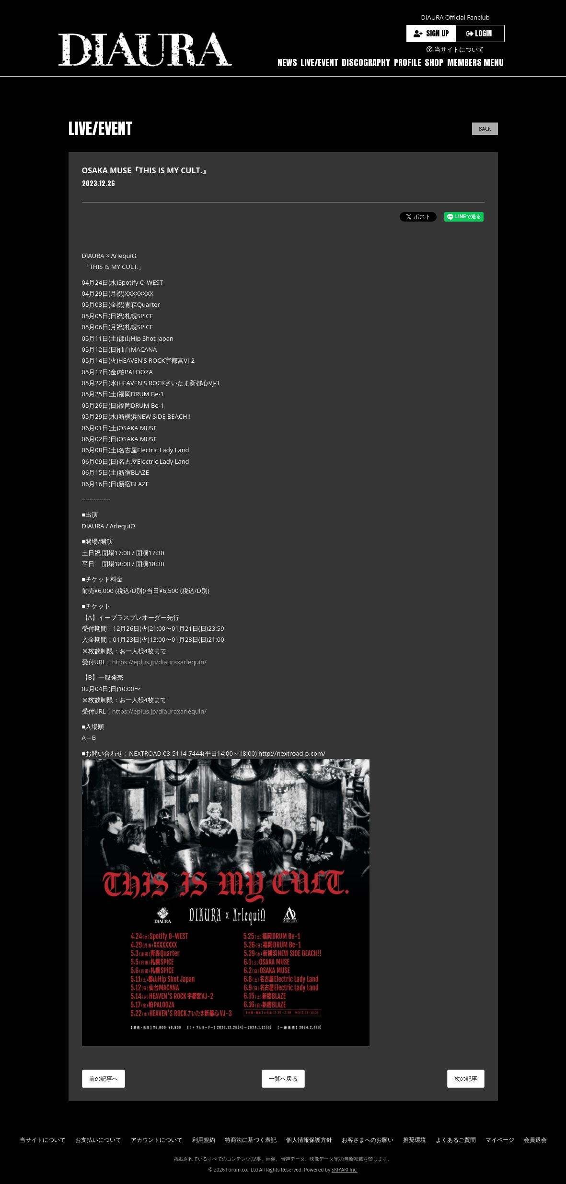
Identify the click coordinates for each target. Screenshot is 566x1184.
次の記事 (465, 1078)
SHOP (434, 62)
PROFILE (407, 62)
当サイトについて (43, 1140)
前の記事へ (103, 1078)
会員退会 (535, 1140)
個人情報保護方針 (309, 1140)
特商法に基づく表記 (251, 1140)
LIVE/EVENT (319, 62)
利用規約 (203, 1140)
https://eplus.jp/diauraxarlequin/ (159, 662)
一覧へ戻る (283, 1078)
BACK (485, 128)
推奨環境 (414, 1140)
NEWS (287, 62)
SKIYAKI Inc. (345, 1169)
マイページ (499, 1140)
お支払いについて (98, 1140)
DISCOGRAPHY (366, 62)
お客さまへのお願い (367, 1140)
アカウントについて (157, 1140)
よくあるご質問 (456, 1140)
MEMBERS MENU (475, 62)
